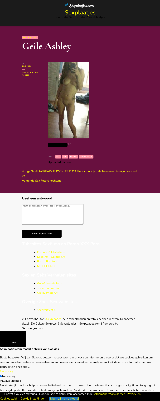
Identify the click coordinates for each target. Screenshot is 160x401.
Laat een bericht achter (31, 74)
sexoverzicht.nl (47, 314)
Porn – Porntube (47, 265)
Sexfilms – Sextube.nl (51, 261)
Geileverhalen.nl (47, 297)
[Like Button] (58, 145)
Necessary (9, 380)
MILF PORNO (46, 270)
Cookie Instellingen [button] (33, 399)
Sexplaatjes (80, 13)
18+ (58, 157)
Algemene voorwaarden (110, 394)
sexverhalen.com (48, 292)
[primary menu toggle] (4, 13)
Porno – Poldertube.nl (51, 256)
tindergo (27, 66)
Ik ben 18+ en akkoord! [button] (64, 399)
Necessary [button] (7, 375)
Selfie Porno (30, 37)
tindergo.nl (86, 157)
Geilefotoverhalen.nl (50, 287)
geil (65, 157)
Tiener (73, 157)
